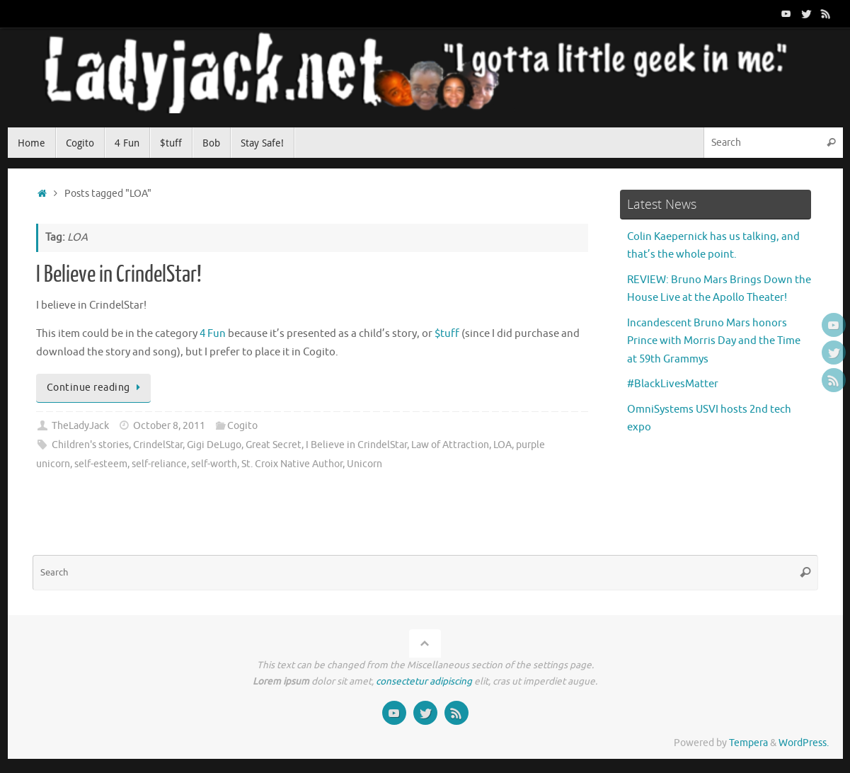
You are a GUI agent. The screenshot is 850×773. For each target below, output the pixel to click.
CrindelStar (158, 445)
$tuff (447, 333)
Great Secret (273, 445)
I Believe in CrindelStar (356, 445)
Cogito (242, 426)
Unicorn (364, 464)
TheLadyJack (80, 426)
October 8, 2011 (169, 426)
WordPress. (804, 743)
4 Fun (213, 333)
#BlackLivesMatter (672, 384)
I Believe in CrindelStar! (119, 274)
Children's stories (90, 445)
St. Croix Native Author (292, 464)
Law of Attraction (450, 445)
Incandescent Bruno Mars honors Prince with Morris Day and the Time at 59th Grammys (713, 341)
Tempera (748, 743)
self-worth (214, 464)
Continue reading (96, 388)
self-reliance (159, 464)
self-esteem (100, 464)
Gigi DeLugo (214, 445)
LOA (502, 445)
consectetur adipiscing (424, 681)
